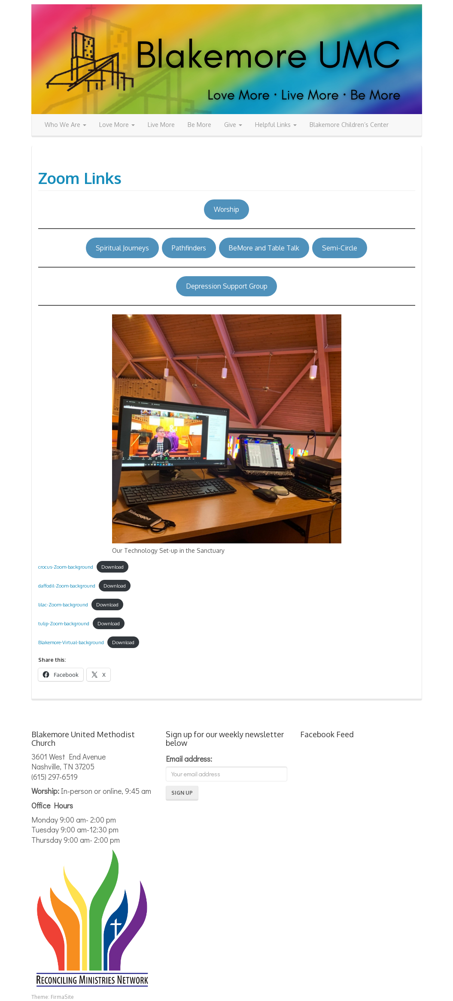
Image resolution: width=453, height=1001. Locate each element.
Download (112, 567)
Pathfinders (189, 248)
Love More (117, 124)
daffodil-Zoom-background (66, 585)
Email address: (189, 759)
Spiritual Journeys (122, 248)
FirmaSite (62, 997)
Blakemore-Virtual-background (71, 642)
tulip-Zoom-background (63, 623)
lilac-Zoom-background (63, 604)
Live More (161, 124)
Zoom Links (80, 177)
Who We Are (65, 124)
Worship (226, 209)
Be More (199, 124)
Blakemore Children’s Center (349, 124)
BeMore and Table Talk (263, 248)
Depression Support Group (227, 286)
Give (233, 124)
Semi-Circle (339, 248)
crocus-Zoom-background (65, 567)
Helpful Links (276, 124)
